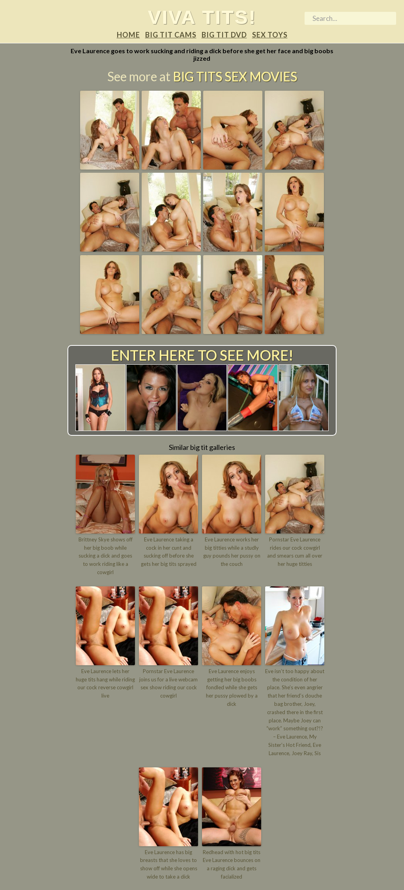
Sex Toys (270, 34)
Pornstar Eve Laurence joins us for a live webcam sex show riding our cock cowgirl (168, 683)
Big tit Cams (170, 34)
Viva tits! (202, 17)
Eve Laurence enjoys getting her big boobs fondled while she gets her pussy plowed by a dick (232, 687)
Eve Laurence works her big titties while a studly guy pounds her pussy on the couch (231, 551)
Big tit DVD (224, 34)
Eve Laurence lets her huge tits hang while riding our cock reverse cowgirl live (105, 683)
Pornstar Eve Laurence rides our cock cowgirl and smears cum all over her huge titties (294, 551)
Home (128, 34)
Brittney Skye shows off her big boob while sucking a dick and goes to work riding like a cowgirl (106, 555)
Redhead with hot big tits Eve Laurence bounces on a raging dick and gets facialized (231, 864)
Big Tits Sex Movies (235, 76)
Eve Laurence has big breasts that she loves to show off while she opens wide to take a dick (168, 864)
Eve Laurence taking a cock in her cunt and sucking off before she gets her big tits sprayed (168, 551)
